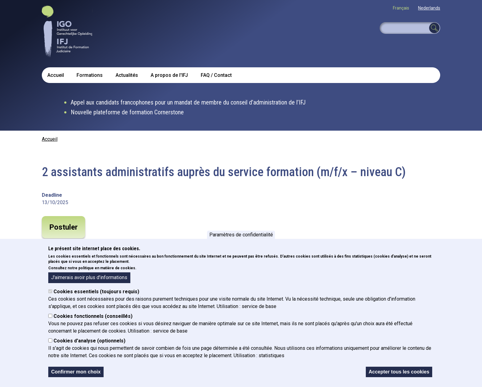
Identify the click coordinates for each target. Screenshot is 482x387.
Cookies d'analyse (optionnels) (89, 341)
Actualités (127, 75)
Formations (90, 75)
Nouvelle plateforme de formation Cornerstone (127, 112)
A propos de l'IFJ (169, 75)
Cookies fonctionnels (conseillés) (92, 316)
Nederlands (429, 8)
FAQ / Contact (216, 75)
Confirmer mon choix (76, 371)
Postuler (63, 227)
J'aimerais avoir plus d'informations (89, 277)
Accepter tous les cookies (399, 371)
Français (401, 8)
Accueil (55, 75)
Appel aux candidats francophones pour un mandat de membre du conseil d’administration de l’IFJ (188, 102)
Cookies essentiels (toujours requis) (96, 291)
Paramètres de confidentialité (241, 235)
